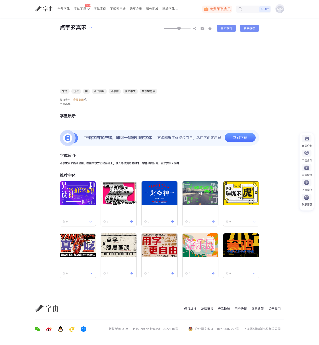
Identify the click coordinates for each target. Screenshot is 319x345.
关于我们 (274, 309)
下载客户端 (118, 9)
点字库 (115, 91)
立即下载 (226, 28)
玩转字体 (170, 9)
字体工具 (82, 7)
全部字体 (63, 9)
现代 (76, 91)
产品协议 (224, 309)
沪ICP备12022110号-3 (165, 329)
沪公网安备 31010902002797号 (214, 329)
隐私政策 (257, 309)
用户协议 (241, 309)
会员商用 (99, 91)
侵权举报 (190, 309)
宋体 (64, 91)
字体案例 (100, 9)
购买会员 (136, 9)
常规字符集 (148, 91)
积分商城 (152, 9)
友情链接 (207, 309)
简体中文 (130, 91)
